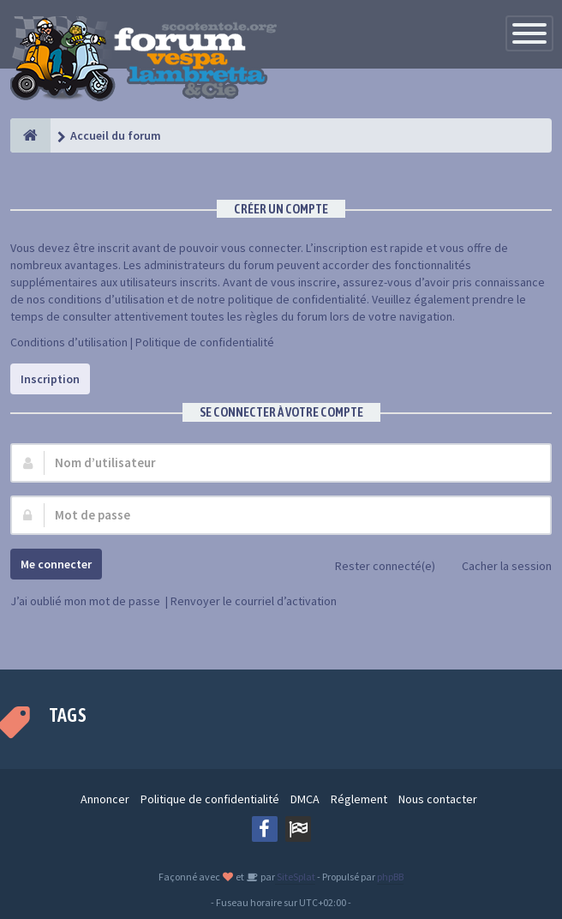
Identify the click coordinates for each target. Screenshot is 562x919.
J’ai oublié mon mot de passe (85, 601)
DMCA (305, 799)
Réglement (359, 799)
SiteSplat (295, 876)
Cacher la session (497, 567)
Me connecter (56, 564)
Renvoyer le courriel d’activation (253, 601)
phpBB (390, 876)
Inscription (50, 379)
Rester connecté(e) (375, 567)
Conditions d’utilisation (69, 342)
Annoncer (105, 799)
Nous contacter (437, 799)
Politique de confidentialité (204, 342)
